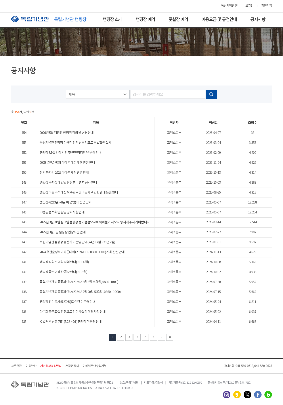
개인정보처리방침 (50, 366)
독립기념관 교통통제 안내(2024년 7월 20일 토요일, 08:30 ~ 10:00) (80, 292)
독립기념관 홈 (229, 6)
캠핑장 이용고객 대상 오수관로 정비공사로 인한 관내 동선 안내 (79, 192)
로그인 (249, 6)
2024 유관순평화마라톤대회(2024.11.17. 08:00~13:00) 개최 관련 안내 (82, 252)
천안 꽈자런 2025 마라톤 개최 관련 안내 (64, 173)
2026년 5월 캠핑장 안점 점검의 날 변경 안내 (67, 133)
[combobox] (97, 94)
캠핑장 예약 (145, 19)
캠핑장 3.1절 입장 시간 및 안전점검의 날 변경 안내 (70, 153)
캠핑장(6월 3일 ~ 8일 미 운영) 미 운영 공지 (66, 202)
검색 (211, 94)
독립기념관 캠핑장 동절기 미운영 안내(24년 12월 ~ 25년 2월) (77, 242)
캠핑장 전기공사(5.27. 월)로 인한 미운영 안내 (67, 302)
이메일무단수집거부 (95, 366)
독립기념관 (53, 19)
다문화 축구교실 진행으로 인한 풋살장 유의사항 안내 (72, 312)
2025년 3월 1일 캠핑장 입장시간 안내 (63, 232)
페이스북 (258, 394)
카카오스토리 (237, 394)
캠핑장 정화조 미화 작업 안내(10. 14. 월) (64, 262)
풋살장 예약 (178, 19)
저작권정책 (72, 366)
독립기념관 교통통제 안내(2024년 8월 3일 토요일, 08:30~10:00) (79, 282)
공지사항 (257, 19)
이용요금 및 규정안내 (219, 19)
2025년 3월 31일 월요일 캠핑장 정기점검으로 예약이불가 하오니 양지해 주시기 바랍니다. (95, 222)
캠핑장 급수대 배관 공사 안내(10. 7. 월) (63, 272)
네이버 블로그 (268, 394)
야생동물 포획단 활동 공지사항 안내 (62, 212)
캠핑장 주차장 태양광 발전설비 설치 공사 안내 (68, 182)
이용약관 (31, 366)
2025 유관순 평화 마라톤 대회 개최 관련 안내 (67, 163)
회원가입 (266, 6)
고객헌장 (16, 366)
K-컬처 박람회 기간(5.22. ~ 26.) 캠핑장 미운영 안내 (70, 322)
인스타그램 (226, 394)
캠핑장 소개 (112, 19)
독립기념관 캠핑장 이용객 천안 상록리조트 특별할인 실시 (75, 143)
